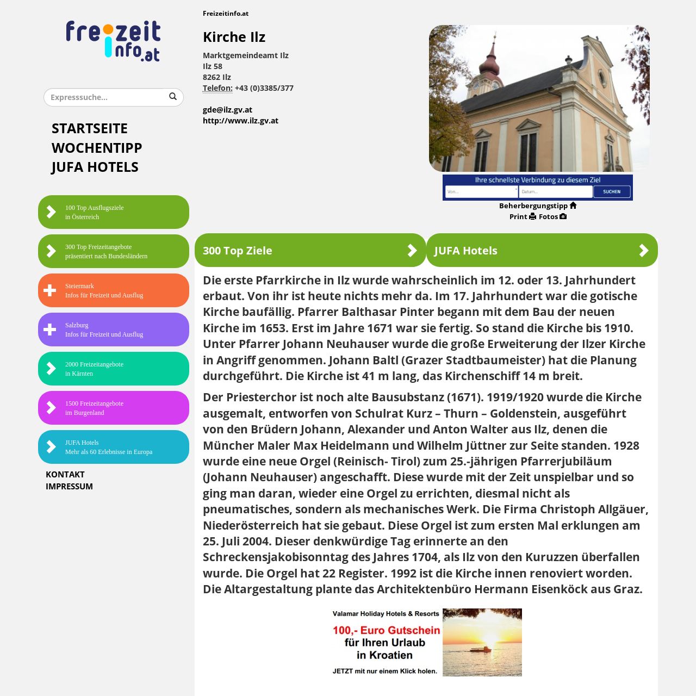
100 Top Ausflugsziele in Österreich (84, 212)
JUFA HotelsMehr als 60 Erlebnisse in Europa (98, 447)
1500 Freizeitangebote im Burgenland (83, 408)
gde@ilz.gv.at (227, 110)
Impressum (69, 487)
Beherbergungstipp (537, 206)
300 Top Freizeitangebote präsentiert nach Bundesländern (95, 251)
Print (522, 217)
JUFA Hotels (95, 167)
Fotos (553, 217)
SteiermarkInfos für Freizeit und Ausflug (93, 290)
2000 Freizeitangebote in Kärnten (83, 369)
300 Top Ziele (310, 250)
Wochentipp (97, 148)
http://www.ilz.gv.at (240, 121)
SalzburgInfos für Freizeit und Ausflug (93, 329)
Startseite (90, 128)
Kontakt (65, 475)
